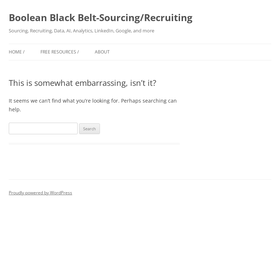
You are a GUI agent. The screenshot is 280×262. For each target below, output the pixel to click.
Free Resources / (59, 52)
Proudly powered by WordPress (40, 193)
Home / (16, 52)
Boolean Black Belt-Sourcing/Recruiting (100, 17)
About (102, 52)
